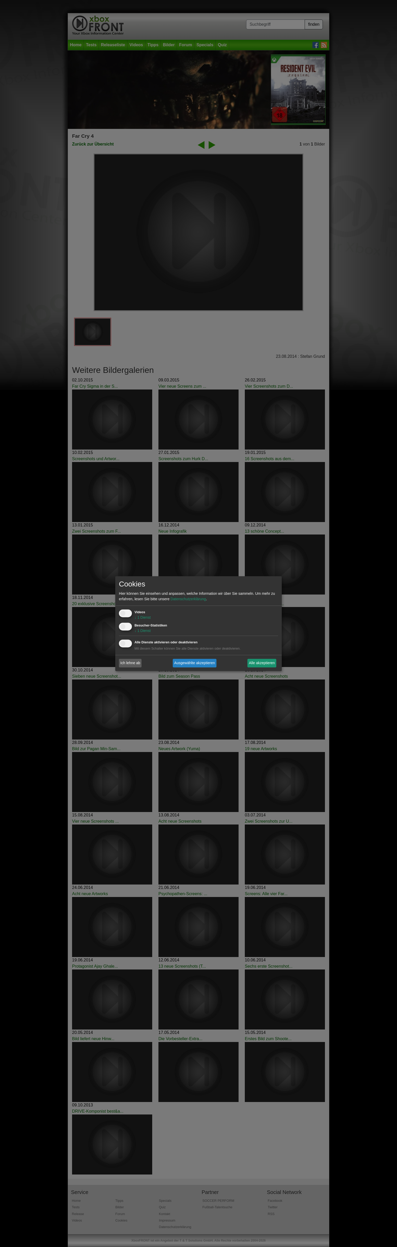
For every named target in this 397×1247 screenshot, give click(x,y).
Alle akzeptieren (262, 663)
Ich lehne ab (130, 663)
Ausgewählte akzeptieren (194, 663)
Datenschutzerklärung (188, 599)
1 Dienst (143, 617)
